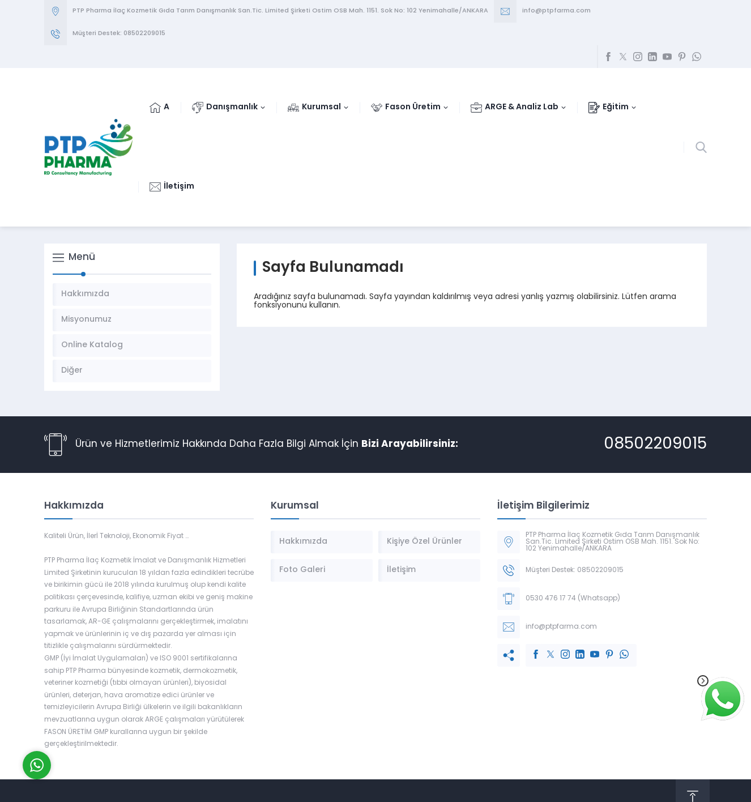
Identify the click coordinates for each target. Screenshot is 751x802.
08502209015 (655, 445)
